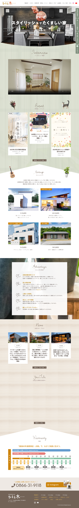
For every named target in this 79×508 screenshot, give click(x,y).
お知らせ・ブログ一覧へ (39, 367)
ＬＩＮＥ (77, 49)
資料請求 (77, 13)
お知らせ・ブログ (52, 3)
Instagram (54, 484)
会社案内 (59, 3)
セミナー (39, 289)
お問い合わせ (77, 38)
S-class (58, 495)
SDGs (70, 3)
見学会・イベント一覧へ (39, 160)
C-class (43, 495)
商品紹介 (26, 3)
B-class (65, 495)
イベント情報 (77, 25)
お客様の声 (36, 3)
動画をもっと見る (39, 423)
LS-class (51, 495)
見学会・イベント (44, 3)
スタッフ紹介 (65, 3)
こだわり (31, 3)
